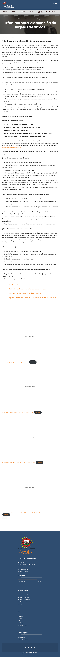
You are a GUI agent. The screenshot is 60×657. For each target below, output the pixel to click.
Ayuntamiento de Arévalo (32, 652)
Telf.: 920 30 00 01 (23, 569)
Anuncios (14, 11)
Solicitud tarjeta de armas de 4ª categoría (21, 285)
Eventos (20, 604)
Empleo (31, 11)
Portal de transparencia (24, 599)
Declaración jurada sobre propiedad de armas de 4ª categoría (27, 289)
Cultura (19, 621)
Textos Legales (21, 637)
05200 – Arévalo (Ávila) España (26, 565)
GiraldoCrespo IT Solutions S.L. (33, 654)
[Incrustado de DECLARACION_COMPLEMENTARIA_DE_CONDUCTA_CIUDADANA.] (30, 437)
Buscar (39, 581)
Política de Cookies (23, 640)
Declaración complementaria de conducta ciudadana (25, 293)
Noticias (23, 11)
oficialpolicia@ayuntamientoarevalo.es (11, 147)
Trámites (4, 517)
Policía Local (19, 19)
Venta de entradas (40, 12)
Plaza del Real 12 (22, 563)
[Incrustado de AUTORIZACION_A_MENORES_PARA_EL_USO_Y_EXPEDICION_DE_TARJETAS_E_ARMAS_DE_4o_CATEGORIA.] (30, 487)
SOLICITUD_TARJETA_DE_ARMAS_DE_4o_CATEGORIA (15, 362)
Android (22, 625)
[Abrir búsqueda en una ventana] (57, 11)
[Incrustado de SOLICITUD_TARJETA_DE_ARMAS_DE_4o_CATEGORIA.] (30, 336)
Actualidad (20, 616)
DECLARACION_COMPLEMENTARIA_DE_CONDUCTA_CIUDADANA (18, 462)
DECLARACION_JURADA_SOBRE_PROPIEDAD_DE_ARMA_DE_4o (17, 412)
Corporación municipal (23, 595)
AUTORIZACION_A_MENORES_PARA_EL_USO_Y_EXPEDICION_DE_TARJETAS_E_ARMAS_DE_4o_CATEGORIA (28, 512)
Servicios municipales (23, 597)
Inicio (13, 19)
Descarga (33, 362)
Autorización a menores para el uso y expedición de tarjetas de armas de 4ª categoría (32, 298)
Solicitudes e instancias (24, 602)
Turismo (20, 618)
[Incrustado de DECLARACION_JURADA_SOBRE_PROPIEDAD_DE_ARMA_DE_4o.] (30, 387)
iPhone (28, 625)
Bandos (5, 11)
